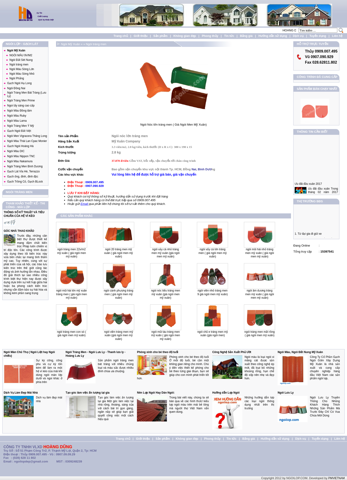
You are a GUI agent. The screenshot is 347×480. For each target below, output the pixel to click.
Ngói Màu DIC (15, 151)
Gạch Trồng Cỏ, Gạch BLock (25, 181)
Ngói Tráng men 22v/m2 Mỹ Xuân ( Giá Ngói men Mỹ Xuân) (71, 253)
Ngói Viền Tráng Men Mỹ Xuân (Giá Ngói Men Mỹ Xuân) (118, 335)
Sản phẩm (160, 36)
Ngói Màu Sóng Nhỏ (21, 73)
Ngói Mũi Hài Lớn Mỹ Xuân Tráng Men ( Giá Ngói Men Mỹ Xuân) (71, 294)
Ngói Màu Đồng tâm (19, 110)
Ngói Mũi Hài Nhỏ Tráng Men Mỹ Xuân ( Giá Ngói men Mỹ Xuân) (259, 253)
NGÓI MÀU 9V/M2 (20, 55)
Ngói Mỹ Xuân (16, 50)
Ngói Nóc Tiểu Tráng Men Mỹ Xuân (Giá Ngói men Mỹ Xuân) (165, 294)
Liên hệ (337, 36)
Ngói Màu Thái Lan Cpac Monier (27, 141)
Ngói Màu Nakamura (20, 161)
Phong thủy (210, 36)
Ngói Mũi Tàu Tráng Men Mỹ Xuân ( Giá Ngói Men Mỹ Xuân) (165, 335)
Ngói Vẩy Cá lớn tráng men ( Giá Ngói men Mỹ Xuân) (213, 253)
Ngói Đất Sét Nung (21, 60)
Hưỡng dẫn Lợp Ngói (226, 392)
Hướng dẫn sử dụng (272, 36)
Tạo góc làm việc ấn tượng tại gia (88, 392)
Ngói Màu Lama (17, 120)
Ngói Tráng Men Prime (21, 100)
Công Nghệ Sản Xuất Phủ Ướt (231, 352)
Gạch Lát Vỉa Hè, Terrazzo (23, 171)
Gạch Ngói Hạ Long (19, 83)
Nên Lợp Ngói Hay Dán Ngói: (156, 392)
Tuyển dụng (317, 36)
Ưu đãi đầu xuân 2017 (308, 187)
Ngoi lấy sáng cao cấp (21, 105)
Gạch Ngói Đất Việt (19, 131)
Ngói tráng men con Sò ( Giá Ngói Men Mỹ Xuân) (71, 333)
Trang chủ (120, 36)
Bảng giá (246, 36)
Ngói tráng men (18, 64)
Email (84, 204)
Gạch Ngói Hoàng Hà (20, 146)
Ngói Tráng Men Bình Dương (25, 166)
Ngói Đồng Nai (16, 88)
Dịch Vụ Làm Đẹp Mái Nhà (21, 392)
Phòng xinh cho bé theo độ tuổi (157, 352)
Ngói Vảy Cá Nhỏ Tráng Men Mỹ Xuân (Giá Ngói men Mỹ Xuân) (165, 253)
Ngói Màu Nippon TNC (21, 156)
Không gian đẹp (184, 36)
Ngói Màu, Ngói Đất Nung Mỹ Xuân (300, 352)
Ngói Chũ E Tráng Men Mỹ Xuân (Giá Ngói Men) (212, 333)
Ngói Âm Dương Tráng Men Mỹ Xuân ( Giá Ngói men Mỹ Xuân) (259, 294)
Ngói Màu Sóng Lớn (21, 69)
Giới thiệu (141, 36)
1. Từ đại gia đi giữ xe (308, 235)
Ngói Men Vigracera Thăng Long (27, 136)
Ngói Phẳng (16, 78)
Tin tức (229, 36)
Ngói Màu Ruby (16, 115)
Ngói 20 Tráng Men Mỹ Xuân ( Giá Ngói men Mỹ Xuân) (118, 253)
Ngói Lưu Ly (286, 392)
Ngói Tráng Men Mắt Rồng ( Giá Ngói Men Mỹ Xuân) (259, 333)
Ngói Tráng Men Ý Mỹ (20, 125)
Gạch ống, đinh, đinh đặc (22, 176)
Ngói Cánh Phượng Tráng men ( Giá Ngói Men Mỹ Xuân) (118, 294)
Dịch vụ (298, 36)
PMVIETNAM (336, 478)
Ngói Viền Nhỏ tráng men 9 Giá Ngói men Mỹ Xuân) (212, 292)
